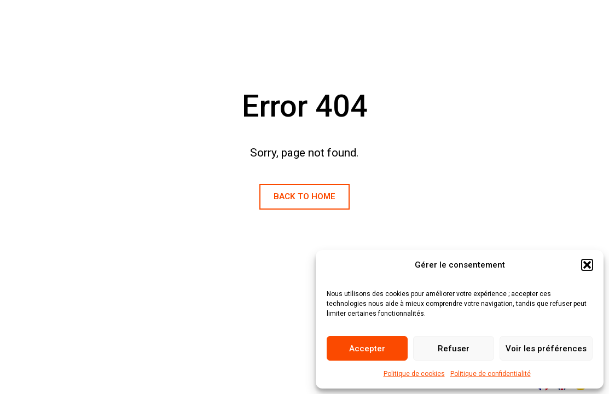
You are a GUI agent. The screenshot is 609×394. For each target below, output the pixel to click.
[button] (587, 264)
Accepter (367, 349)
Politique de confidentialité (490, 374)
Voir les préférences (546, 349)
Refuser (453, 349)
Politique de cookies (414, 374)
